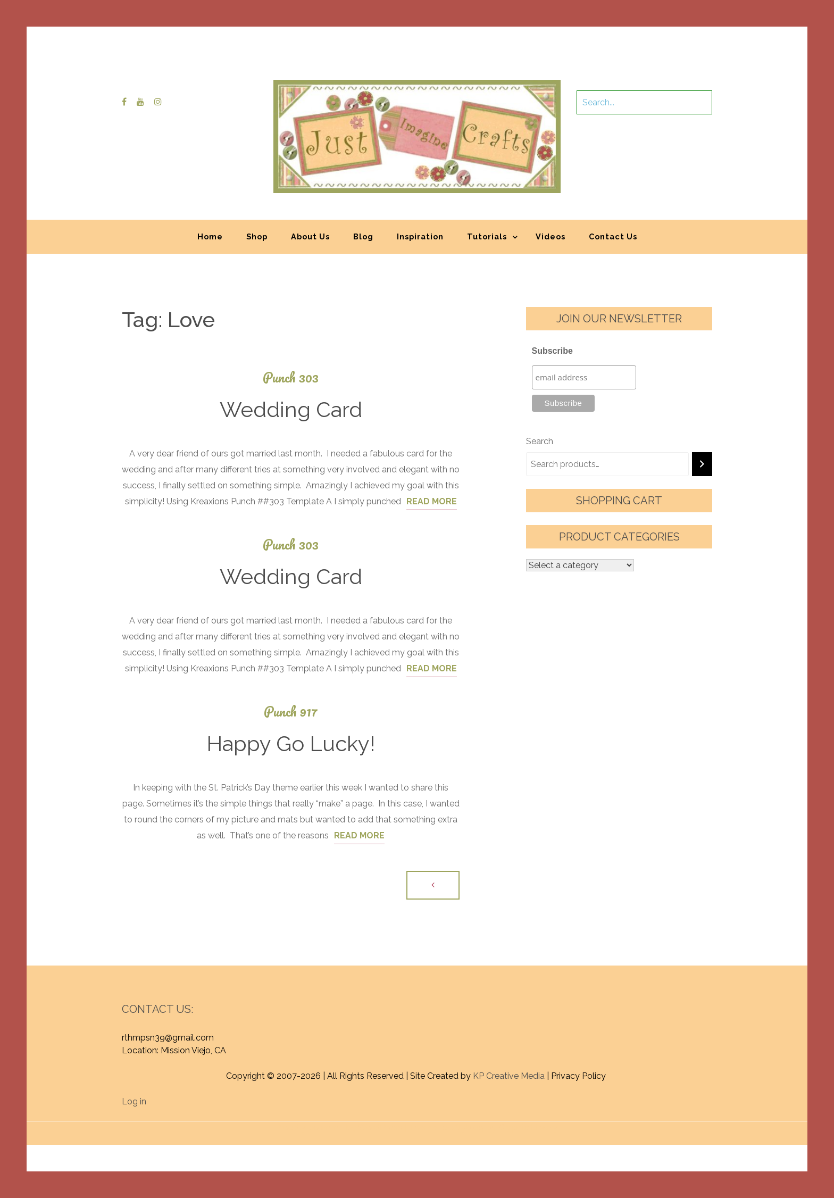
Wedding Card (291, 409)
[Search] (702, 464)
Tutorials (487, 236)
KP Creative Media (509, 1076)
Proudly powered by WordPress (338, 1127)
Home (210, 236)
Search (539, 441)
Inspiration (420, 236)
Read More (431, 501)
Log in (134, 1101)
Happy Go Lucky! (290, 743)
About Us (310, 236)
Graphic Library (528, 1127)
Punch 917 (291, 711)
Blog (363, 236)
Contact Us (613, 236)
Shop (257, 236)
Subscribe (552, 350)
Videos (550, 236)
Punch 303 (291, 377)
